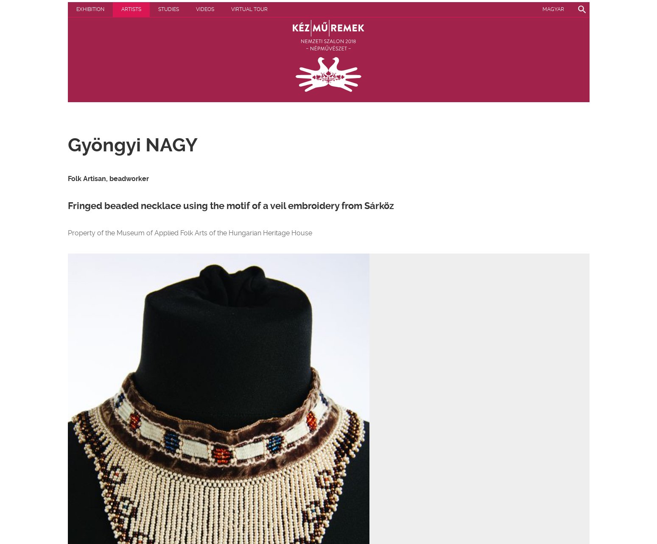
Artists (131, 9)
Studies (168, 9)
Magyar (553, 9)
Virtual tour (249, 9)
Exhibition (90, 9)
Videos (205, 9)
